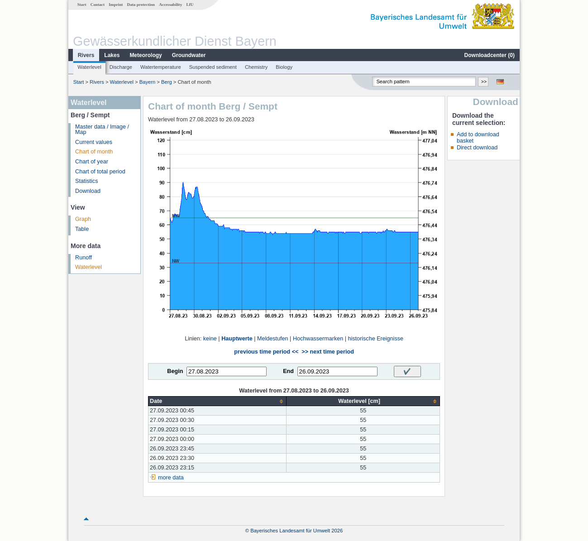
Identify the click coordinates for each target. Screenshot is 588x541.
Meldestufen (272, 338)
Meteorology (145, 55)
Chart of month (94, 151)
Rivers (86, 55)
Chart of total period (100, 171)
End (288, 371)
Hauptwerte (237, 338)
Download (87, 191)
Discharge (121, 67)
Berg (166, 82)
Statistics (86, 181)
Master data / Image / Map (102, 130)
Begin (175, 371)
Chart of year (91, 161)
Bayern (147, 82)
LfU (189, 4)
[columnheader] (217, 401)
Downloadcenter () (489, 55)
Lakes (112, 55)
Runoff (83, 257)
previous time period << (266, 352)
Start (81, 4)
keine (210, 338)
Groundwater (189, 55)
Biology (284, 67)
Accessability (170, 4)
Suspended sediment (213, 67)
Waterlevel (89, 67)
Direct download (477, 147)
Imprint (116, 4)
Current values (93, 142)
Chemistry (256, 67)
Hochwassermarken (318, 338)
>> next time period (327, 352)
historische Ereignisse (375, 338)
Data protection (141, 4)
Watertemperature (160, 67)
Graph (83, 219)
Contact (98, 4)
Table (82, 229)
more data (171, 477)
